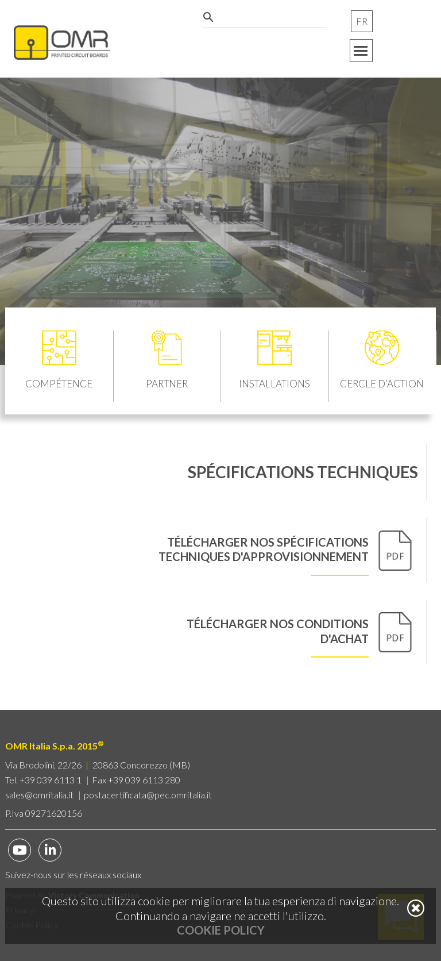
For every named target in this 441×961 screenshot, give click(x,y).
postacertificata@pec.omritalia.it (148, 794)
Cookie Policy (221, 930)
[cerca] (263, 25)
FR (362, 21)
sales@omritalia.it (39, 794)
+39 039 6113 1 (51, 779)
